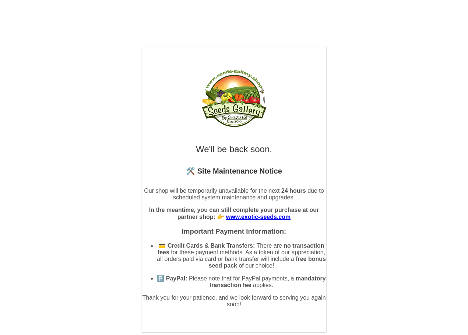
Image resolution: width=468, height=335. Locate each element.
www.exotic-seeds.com (258, 217)
